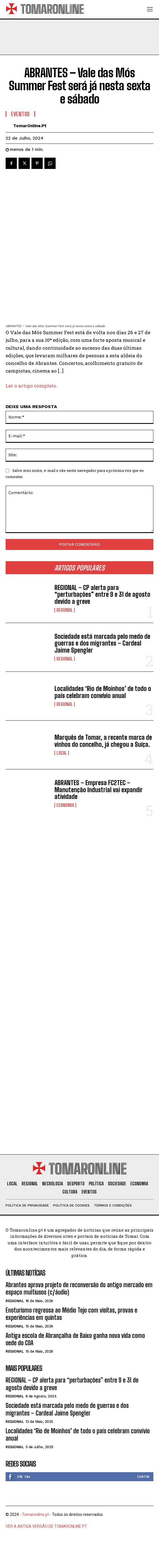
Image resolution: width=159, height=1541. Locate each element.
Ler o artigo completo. (31, 385)
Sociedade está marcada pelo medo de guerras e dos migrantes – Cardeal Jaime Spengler (102, 643)
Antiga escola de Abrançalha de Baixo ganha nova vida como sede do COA (75, 1339)
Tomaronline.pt (35, 1514)
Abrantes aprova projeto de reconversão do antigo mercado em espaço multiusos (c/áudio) (79, 1288)
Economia (65, 805)
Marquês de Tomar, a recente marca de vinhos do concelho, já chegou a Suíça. (103, 741)
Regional (64, 610)
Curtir (143, 1476)
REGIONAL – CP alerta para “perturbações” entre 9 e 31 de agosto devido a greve (102, 594)
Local (61, 753)
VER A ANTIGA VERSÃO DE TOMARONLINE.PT (46, 1526)
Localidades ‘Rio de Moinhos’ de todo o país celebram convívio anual (102, 692)
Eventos (20, 114)
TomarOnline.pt (30, 125)
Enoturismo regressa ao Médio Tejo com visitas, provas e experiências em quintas (71, 1313)
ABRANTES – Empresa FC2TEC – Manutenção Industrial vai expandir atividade (98, 789)
